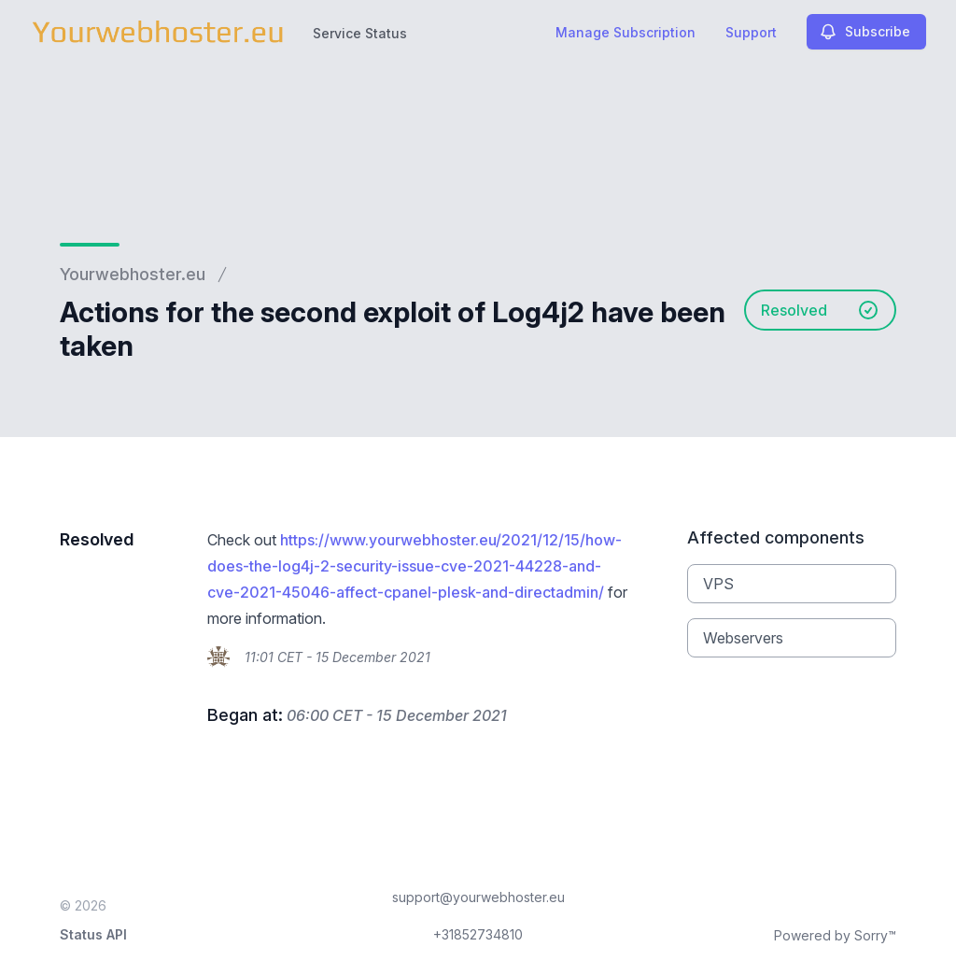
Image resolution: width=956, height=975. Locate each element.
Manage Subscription (625, 32)
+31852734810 (478, 934)
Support (751, 32)
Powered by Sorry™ (835, 935)
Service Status (360, 33)
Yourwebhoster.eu (132, 274)
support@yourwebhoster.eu (478, 897)
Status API (93, 934)
